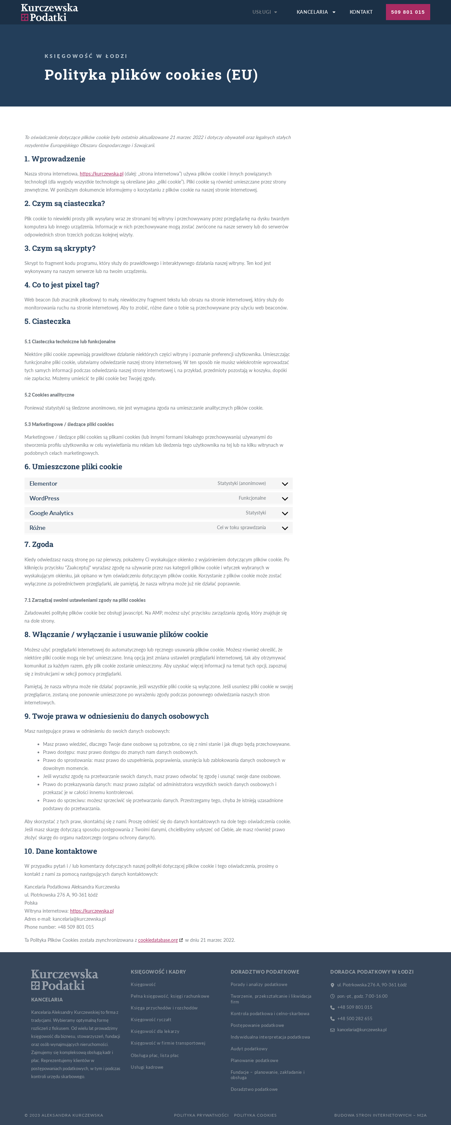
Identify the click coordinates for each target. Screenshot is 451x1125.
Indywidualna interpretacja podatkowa (270, 1037)
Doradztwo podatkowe (254, 1089)
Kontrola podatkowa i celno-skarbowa (270, 1013)
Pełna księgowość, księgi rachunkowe (170, 996)
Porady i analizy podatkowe (259, 984)
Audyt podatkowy (249, 1048)
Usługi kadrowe (147, 1067)
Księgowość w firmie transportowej (168, 1043)
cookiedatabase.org (158, 940)
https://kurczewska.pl (101, 174)
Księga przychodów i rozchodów (164, 1007)
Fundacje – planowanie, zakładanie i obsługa (268, 1074)
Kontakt (361, 12)
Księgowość (143, 984)
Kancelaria (316, 12)
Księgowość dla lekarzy (155, 1031)
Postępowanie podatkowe (257, 1025)
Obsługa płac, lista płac (155, 1055)
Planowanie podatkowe (255, 1060)
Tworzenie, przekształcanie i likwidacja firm (271, 998)
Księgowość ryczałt (151, 1019)
